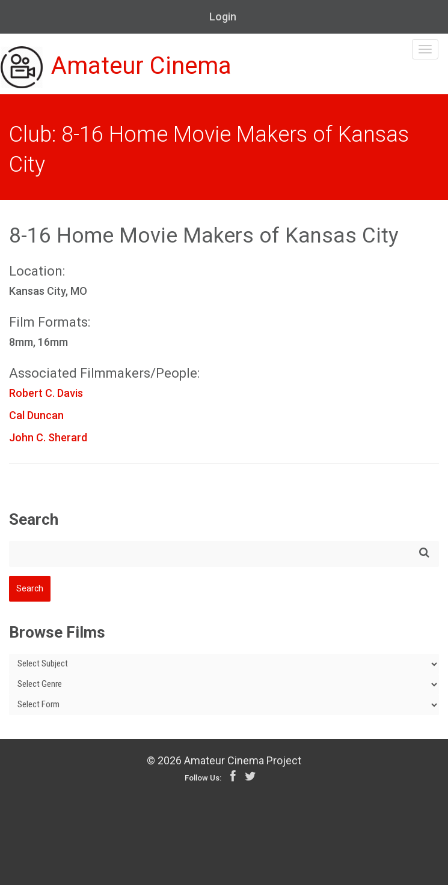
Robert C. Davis (46, 393)
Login (222, 16)
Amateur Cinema (116, 67)
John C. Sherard (48, 437)
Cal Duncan (36, 415)
